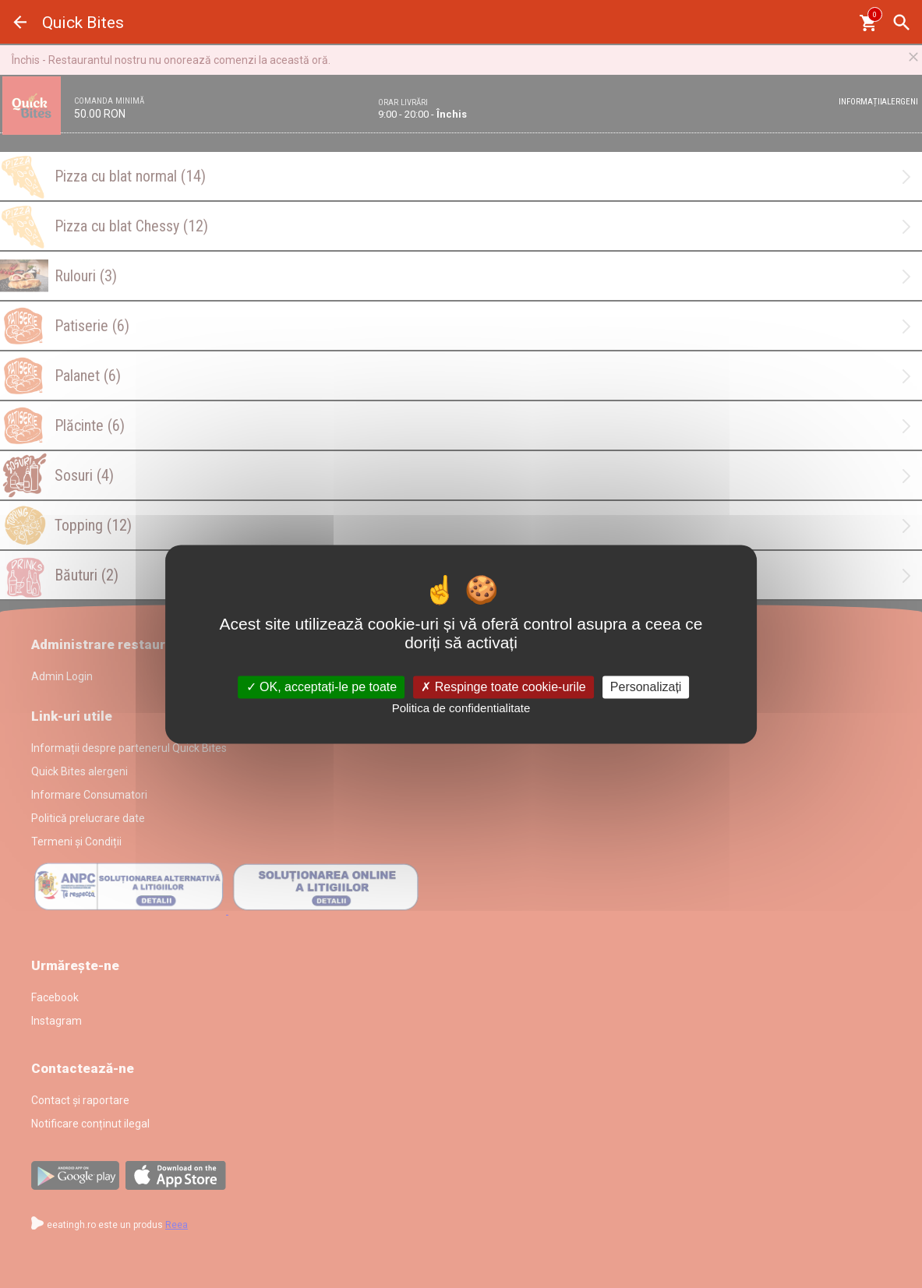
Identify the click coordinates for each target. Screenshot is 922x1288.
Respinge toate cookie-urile (503, 686)
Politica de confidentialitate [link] (461, 708)
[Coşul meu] (868, 23)
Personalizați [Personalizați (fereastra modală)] (646, 686)
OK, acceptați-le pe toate (321, 686)
